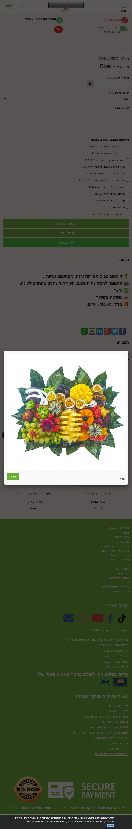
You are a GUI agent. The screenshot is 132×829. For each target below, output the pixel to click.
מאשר (110, 825)
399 (122, 479)
